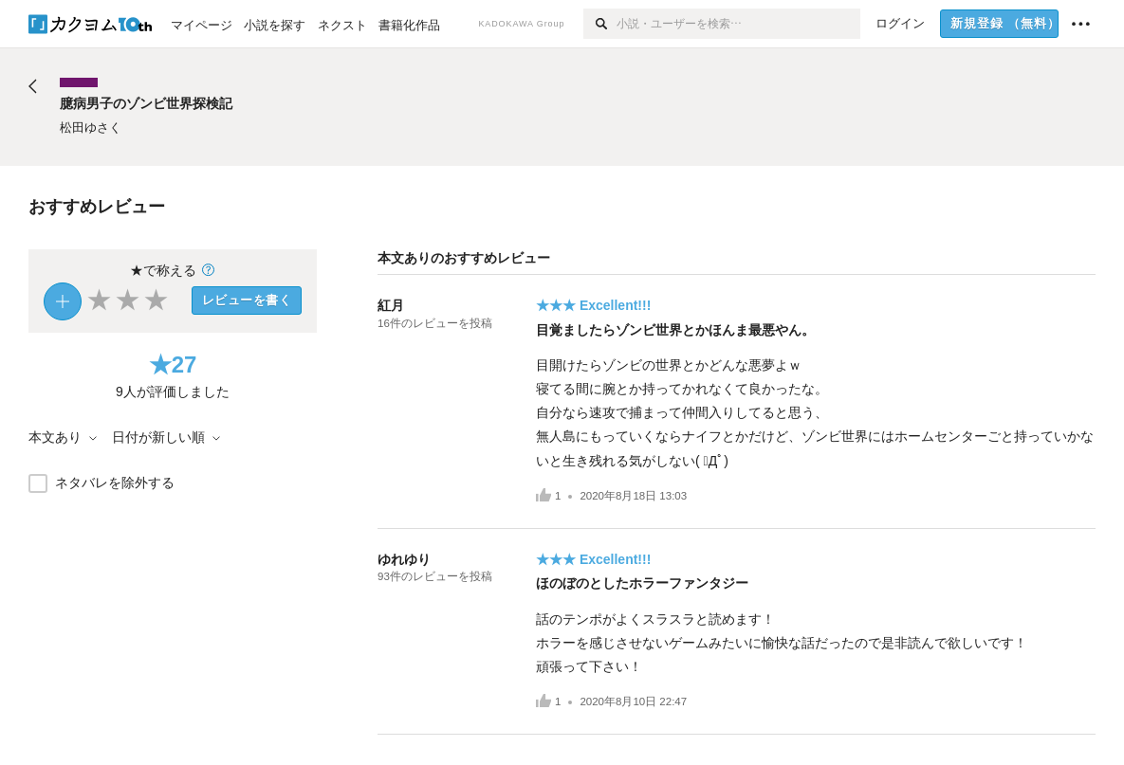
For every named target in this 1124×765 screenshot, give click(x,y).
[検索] (600, 24)
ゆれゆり (404, 559)
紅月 (391, 305)
